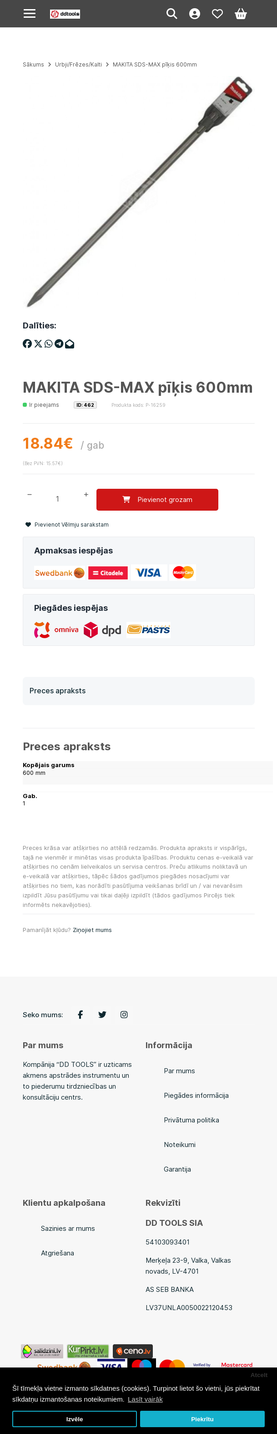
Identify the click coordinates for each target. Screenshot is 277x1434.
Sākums (33, 64)
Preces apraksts (58, 690)
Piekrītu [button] (202, 1419)
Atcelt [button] (259, 1375)
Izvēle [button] (74, 1419)
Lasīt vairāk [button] (145, 1399)
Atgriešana (57, 1253)
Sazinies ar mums (68, 1228)
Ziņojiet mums (92, 929)
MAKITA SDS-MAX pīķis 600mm (155, 64)
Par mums (179, 1070)
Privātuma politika (191, 1120)
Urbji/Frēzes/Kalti (78, 64)
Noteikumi (180, 1144)
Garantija (177, 1169)
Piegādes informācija (196, 1095)
